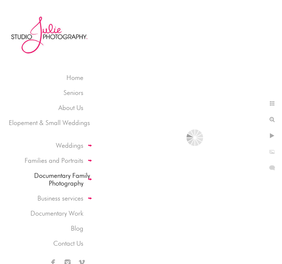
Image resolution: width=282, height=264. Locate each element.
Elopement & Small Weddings (49, 122)
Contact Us (68, 243)
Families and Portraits (54, 160)
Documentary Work (56, 213)
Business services (60, 198)
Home (74, 77)
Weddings (69, 145)
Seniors (73, 92)
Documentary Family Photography (62, 179)
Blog (77, 228)
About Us (70, 107)
